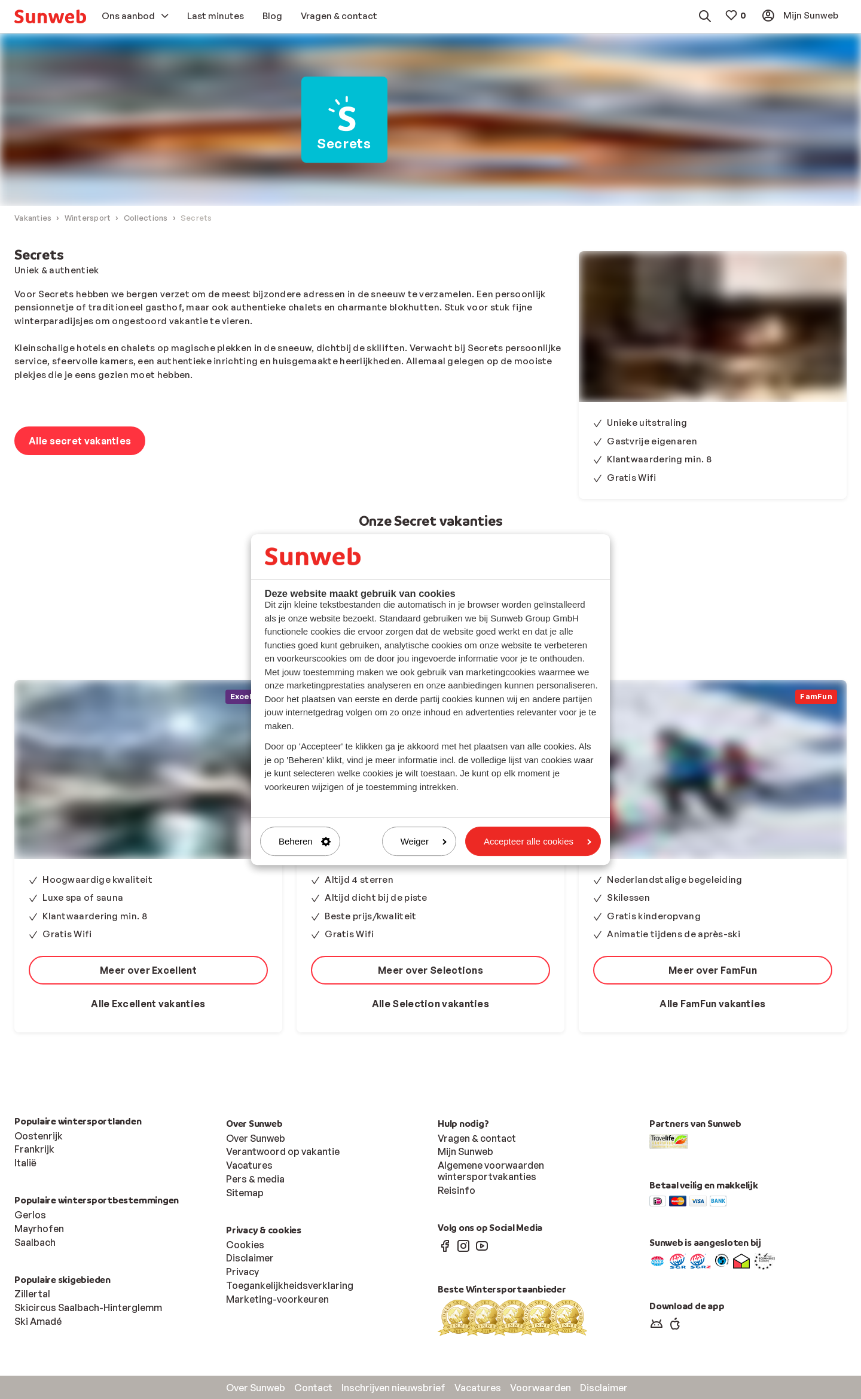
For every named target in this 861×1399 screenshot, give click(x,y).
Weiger (424, 841)
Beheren (305, 841)
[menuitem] (50, 16)
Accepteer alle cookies (537, 841)
